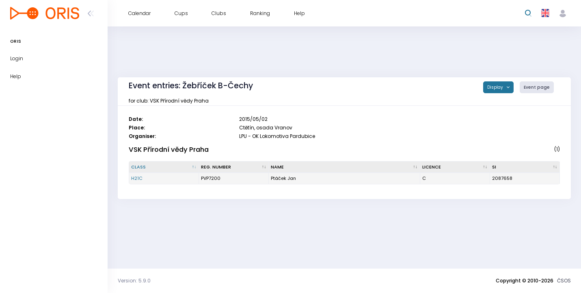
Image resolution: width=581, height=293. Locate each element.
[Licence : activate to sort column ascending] (455, 167)
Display (495, 87)
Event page (537, 87)
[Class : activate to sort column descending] (164, 167)
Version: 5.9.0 (134, 280)
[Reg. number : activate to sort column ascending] (234, 167)
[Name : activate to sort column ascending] (344, 167)
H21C (137, 178)
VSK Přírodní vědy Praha (169, 149)
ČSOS (564, 280)
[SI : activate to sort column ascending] (525, 167)
